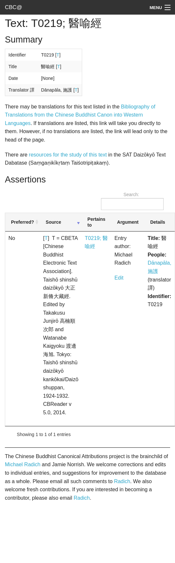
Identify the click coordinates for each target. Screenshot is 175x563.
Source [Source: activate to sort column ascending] (53, 222)
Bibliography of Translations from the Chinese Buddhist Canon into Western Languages (80, 115)
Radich (122, 481)
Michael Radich (22, 464)
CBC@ (13, 7)
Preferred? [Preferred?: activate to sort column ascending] (22, 222)
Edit (119, 278)
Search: (132, 201)
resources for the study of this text (68, 154)
